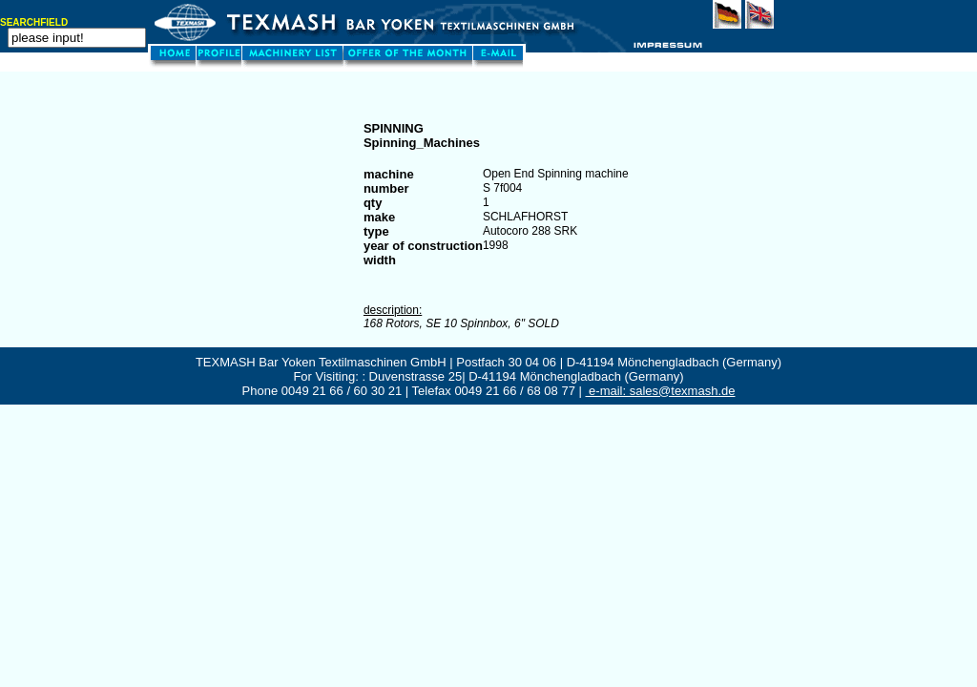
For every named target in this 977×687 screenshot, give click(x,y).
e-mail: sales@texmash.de (661, 391)
